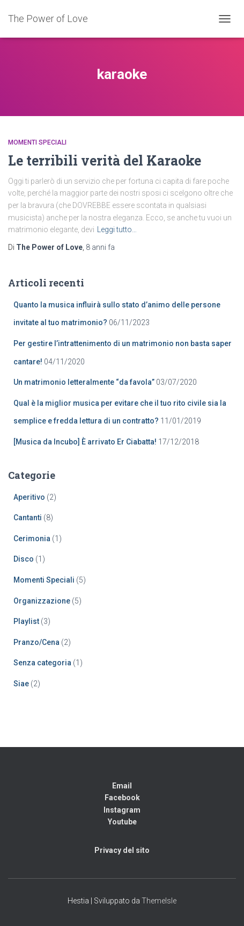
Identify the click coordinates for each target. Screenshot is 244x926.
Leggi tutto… (117, 229)
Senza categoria (42, 662)
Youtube (122, 821)
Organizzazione (41, 601)
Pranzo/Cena (36, 642)
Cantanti (27, 517)
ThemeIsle (159, 900)
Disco (23, 559)
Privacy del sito (122, 850)
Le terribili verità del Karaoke (104, 160)
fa (100, 247)
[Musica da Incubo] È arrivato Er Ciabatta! (85, 441)
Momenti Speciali (37, 142)
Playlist (26, 621)
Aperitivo (29, 497)
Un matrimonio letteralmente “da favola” (83, 382)
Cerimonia (31, 538)
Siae (21, 683)
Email (122, 785)
